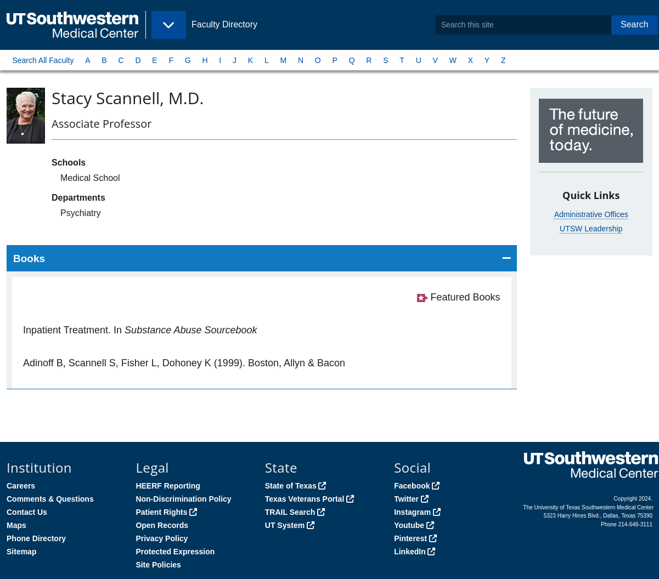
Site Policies (158, 564)
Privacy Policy (162, 538)
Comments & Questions (50, 499)
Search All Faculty (43, 60)
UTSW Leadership (591, 228)
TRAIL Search (290, 512)
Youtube (409, 525)
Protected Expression (175, 551)
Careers (21, 485)
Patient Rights (161, 512)
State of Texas (291, 485)
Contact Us (27, 512)
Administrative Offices (591, 214)
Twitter (406, 499)
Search (635, 24)
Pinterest (410, 538)
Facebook (412, 485)
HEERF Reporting (168, 485)
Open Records (162, 525)
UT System (285, 525)
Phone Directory (36, 538)
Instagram (412, 512)
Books (29, 258)
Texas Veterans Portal (304, 499)
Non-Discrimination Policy (183, 499)
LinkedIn (410, 551)
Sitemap (21, 551)
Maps (16, 525)
